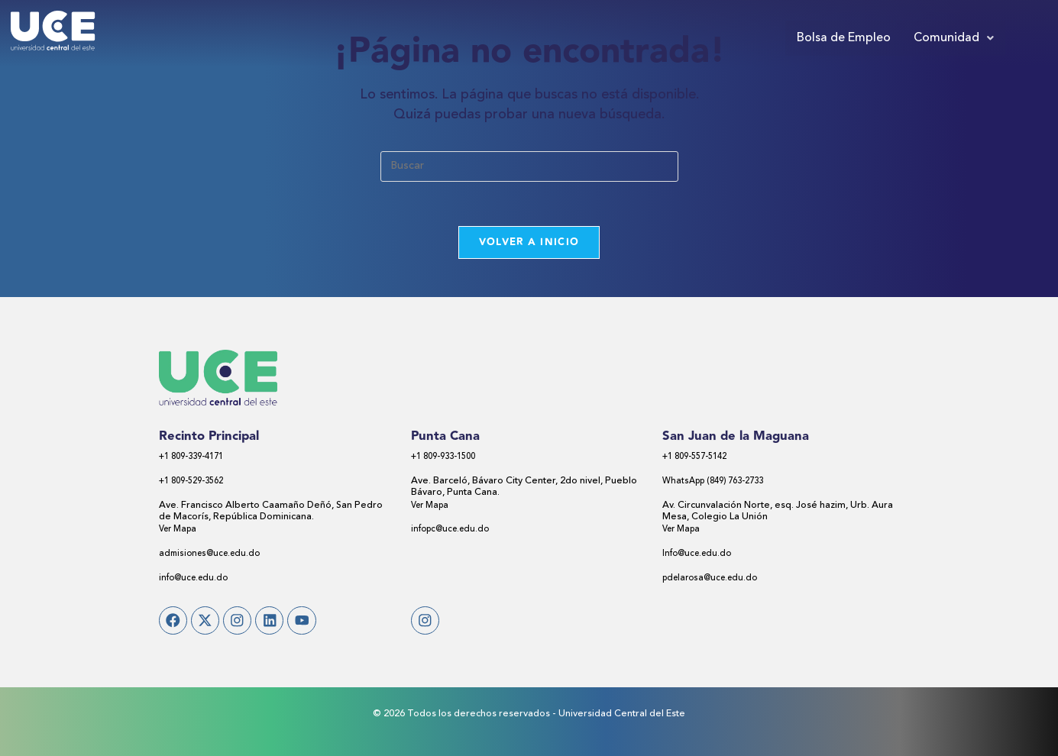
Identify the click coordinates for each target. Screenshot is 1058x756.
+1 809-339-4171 (197, 458)
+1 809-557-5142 (700, 458)
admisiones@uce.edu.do (214, 555)
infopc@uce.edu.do (454, 531)
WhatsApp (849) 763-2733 (719, 482)
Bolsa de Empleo (844, 38)
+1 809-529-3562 (197, 482)
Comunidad (954, 38)
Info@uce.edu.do (700, 555)
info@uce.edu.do (197, 579)
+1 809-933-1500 (449, 458)
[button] (953, 38)
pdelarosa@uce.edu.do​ (714, 579)
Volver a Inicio (529, 243)
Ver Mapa (180, 531)
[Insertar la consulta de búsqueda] (529, 166)
